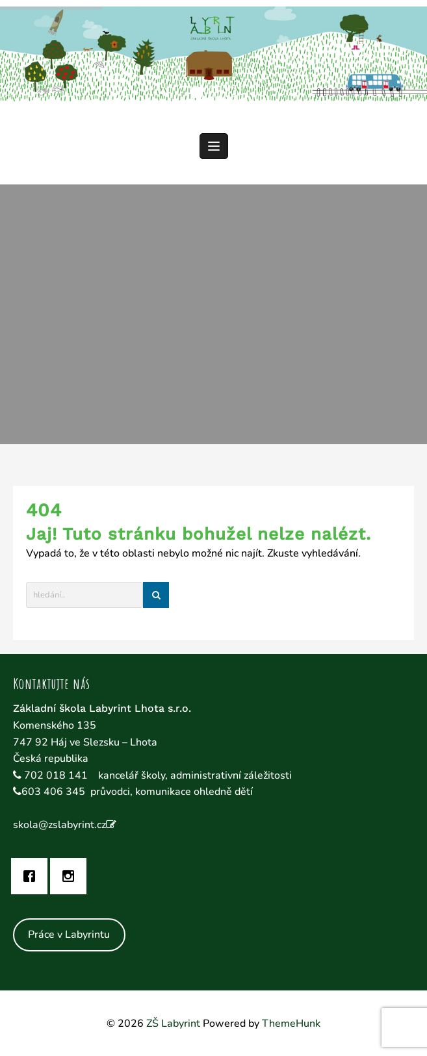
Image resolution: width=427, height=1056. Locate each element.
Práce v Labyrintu (69, 934)
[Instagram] (71, 876)
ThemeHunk (291, 1023)
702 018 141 (57, 775)
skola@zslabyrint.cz (59, 825)
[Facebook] (32, 876)
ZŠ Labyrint (173, 1023)
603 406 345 (53, 792)
